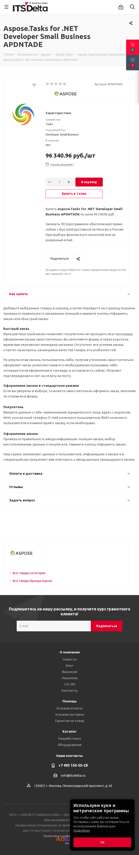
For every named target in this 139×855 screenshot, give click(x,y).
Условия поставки (69, 714)
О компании (70, 652)
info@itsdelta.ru (73, 775)
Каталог (69, 731)
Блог (69, 665)
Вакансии (69, 672)
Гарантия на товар (69, 721)
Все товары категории (29, 573)
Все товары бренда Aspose (32, 581)
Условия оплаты (69, 708)
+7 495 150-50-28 (73, 765)
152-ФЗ (69, 684)
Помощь (69, 701)
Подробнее (81, 830)
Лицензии (69, 678)
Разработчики (69, 738)
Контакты (69, 690)
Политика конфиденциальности (69, 836)
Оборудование (70, 745)
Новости (70, 659)
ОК (102, 842)
